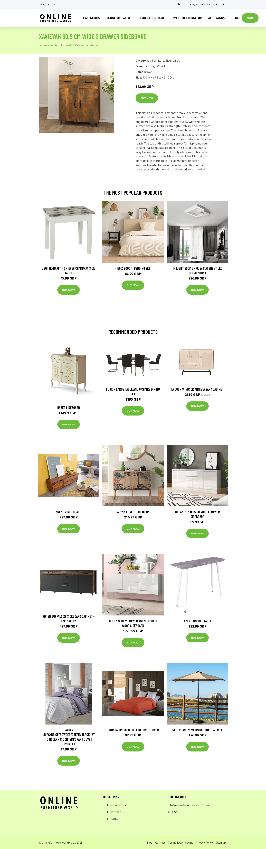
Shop (250, 18)
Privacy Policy (204, 842)
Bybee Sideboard (68, 407)
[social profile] (54, 4)
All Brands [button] (216, 18)
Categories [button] (91, 18)
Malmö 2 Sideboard (68, 512)
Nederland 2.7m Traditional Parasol (197, 730)
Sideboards (173, 60)
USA (184, 4)
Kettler (114, 819)
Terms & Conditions (180, 842)
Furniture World (119, 18)
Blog (235, 18)
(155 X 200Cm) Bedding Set (133, 268)
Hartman (115, 812)
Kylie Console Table (198, 621)
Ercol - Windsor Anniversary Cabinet (197, 389)
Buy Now (146, 98)
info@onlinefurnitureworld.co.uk (207, 4)
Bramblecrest (118, 805)
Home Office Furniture (186, 18)
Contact (160, 842)
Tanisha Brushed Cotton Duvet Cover (133, 730)
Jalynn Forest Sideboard (133, 512)
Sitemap (220, 842)
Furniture (158, 60)
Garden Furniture (151, 18)
